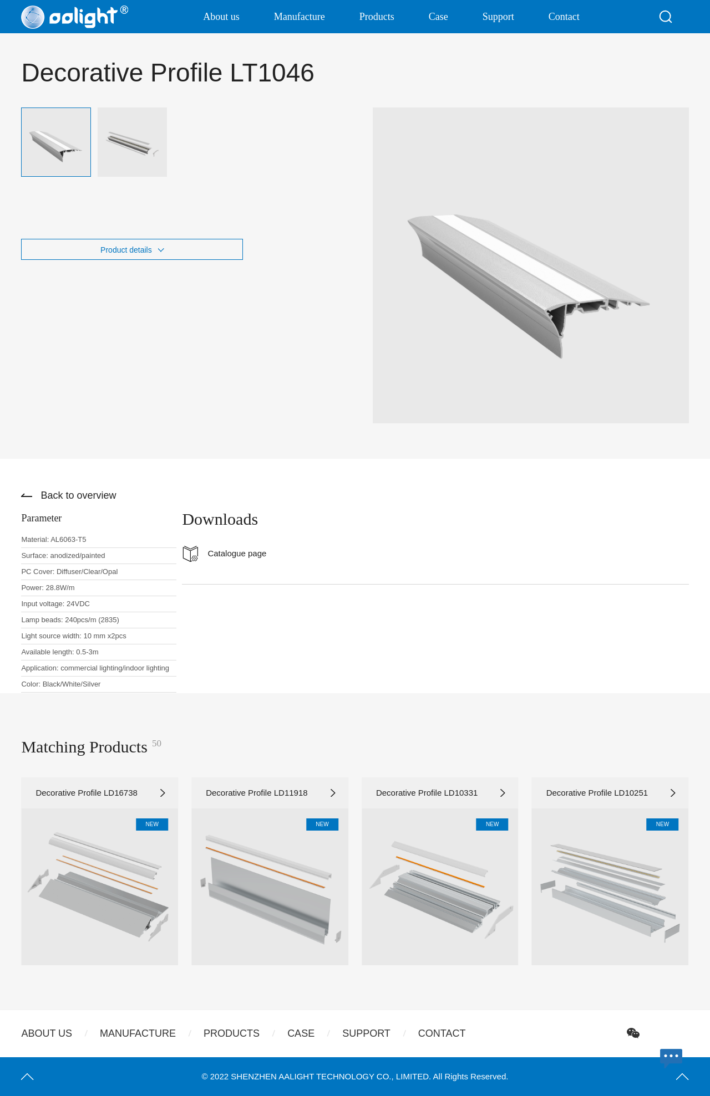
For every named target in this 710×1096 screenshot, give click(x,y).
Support (498, 16)
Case (438, 16)
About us (221, 16)
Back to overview (78, 495)
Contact (564, 16)
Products (376, 16)
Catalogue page (236, 553)
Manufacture (299, 16)
